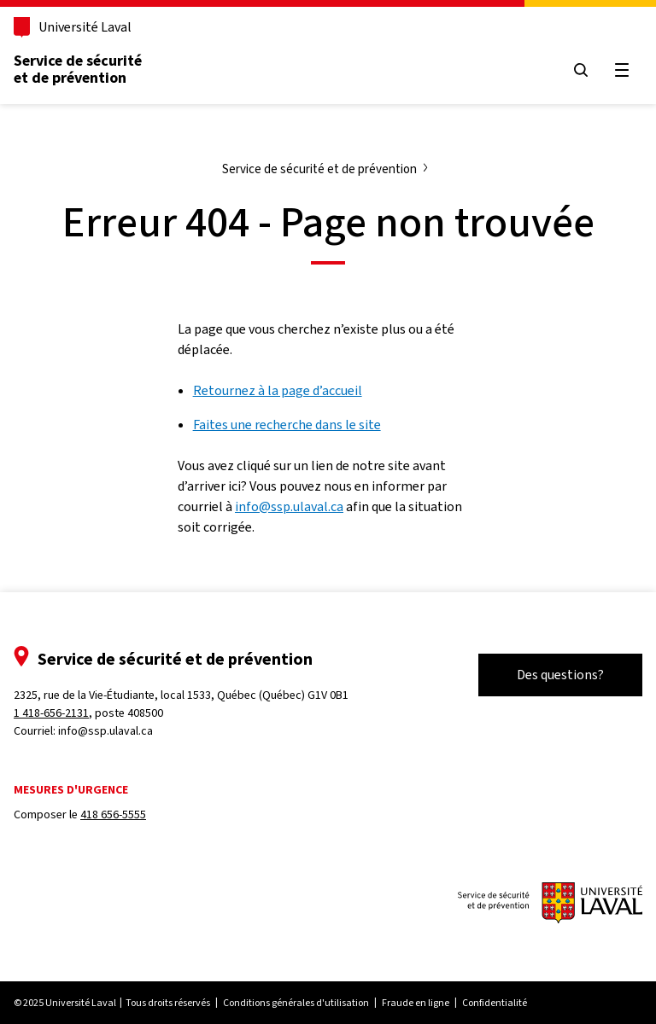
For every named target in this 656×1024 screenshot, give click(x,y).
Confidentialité (494, 1002)
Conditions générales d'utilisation (296, 1002)
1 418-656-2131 (51, 713)
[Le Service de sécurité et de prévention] (550, 904)
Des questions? (560, 675)
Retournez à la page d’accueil (277, 390)
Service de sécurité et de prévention (78, 69)
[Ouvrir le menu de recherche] (580, 69)
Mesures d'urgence (71, 790)
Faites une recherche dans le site (287, 424)
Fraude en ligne (415, 1002)
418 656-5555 (113, 814)
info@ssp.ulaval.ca (289, 506)
